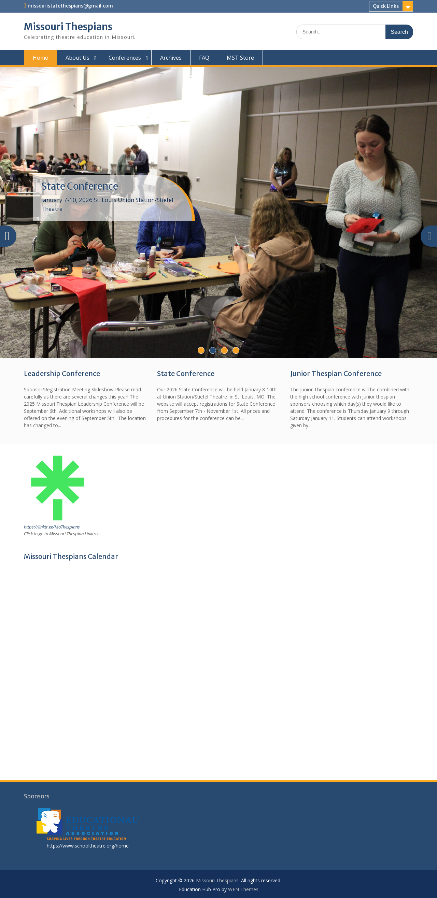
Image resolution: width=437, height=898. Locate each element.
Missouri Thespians (68, 26)
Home (40, 57)
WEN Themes (243, 889)
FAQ (204, 57)
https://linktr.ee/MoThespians (52, 527)
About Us (77, 57)
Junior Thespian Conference (336, 373)
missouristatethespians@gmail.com (70, 6)
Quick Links (386, 6)
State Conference (79, 186)
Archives (171, 57)
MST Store (240, 57)
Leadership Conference (62, 373)
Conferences (125, 57)
